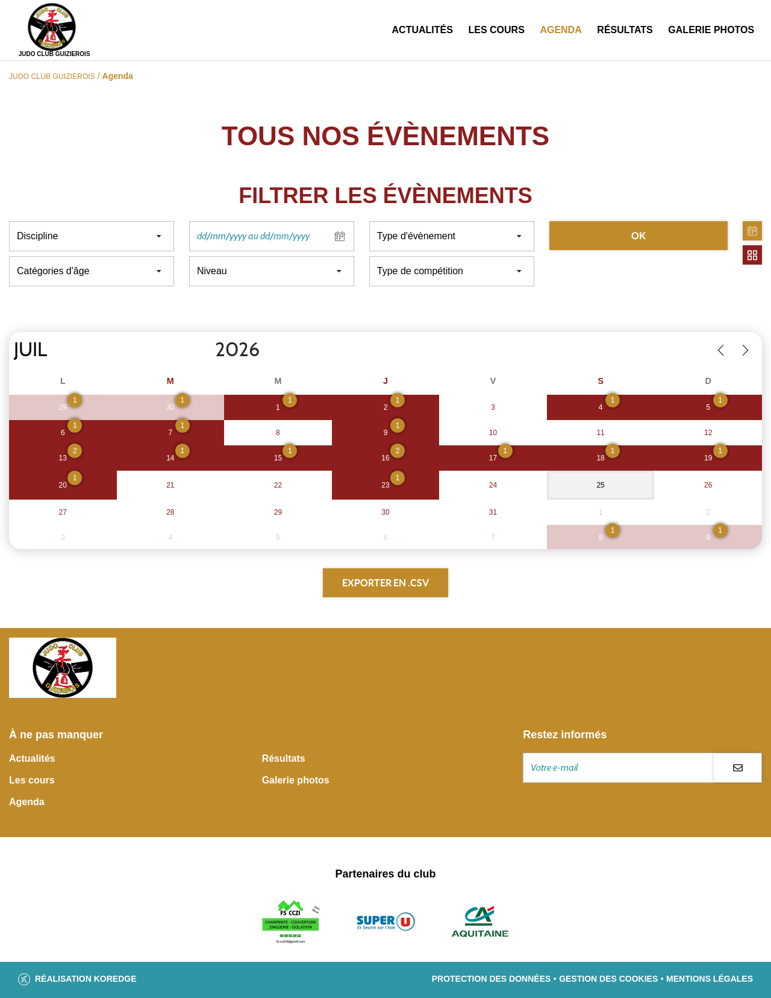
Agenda (560, 30)
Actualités (422, 30)
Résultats (624, 30)
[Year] (205, 350)
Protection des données (491, 979)
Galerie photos (711, 30)
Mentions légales (709, 979)
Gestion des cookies (608, 979)
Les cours (496, 30)
